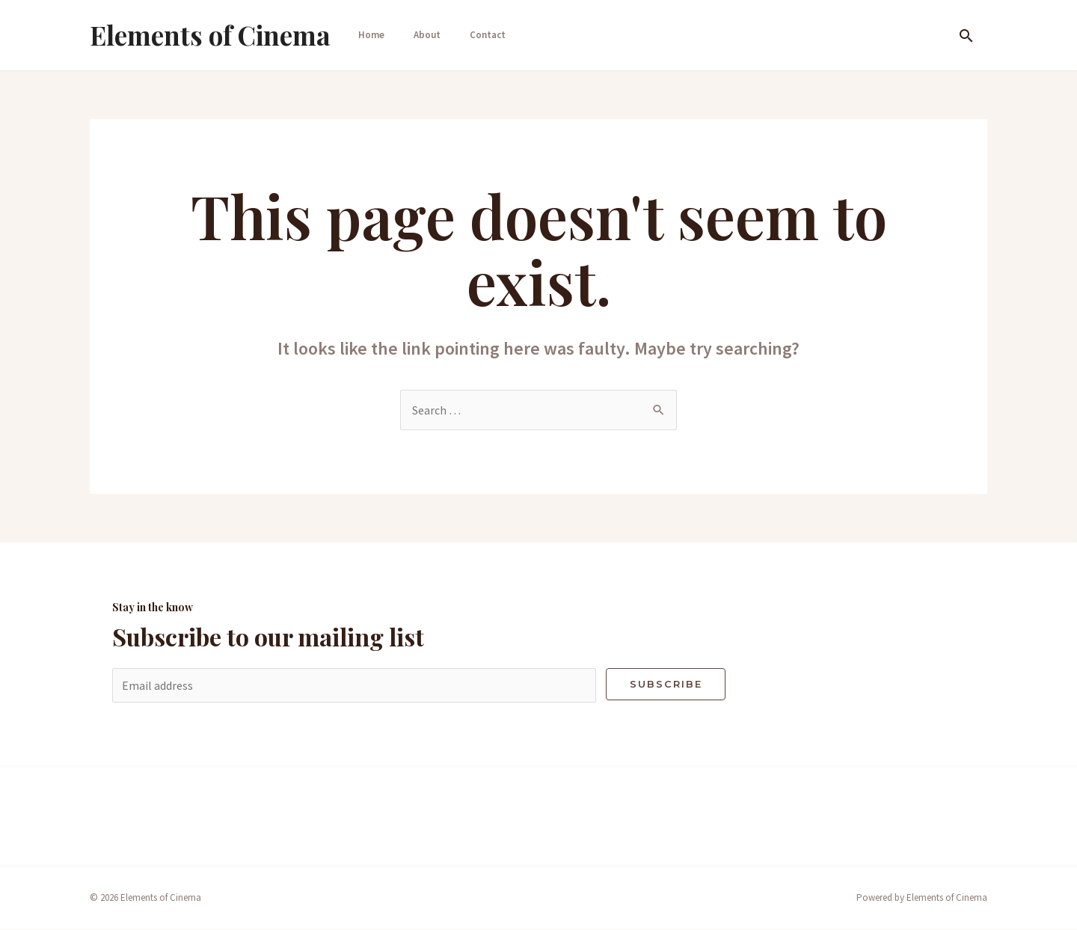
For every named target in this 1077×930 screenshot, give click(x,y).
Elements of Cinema (210, 34)
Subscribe (666, 684)
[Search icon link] (966, 35)
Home (368, 34)
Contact (482, 34)
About (422, 34)
